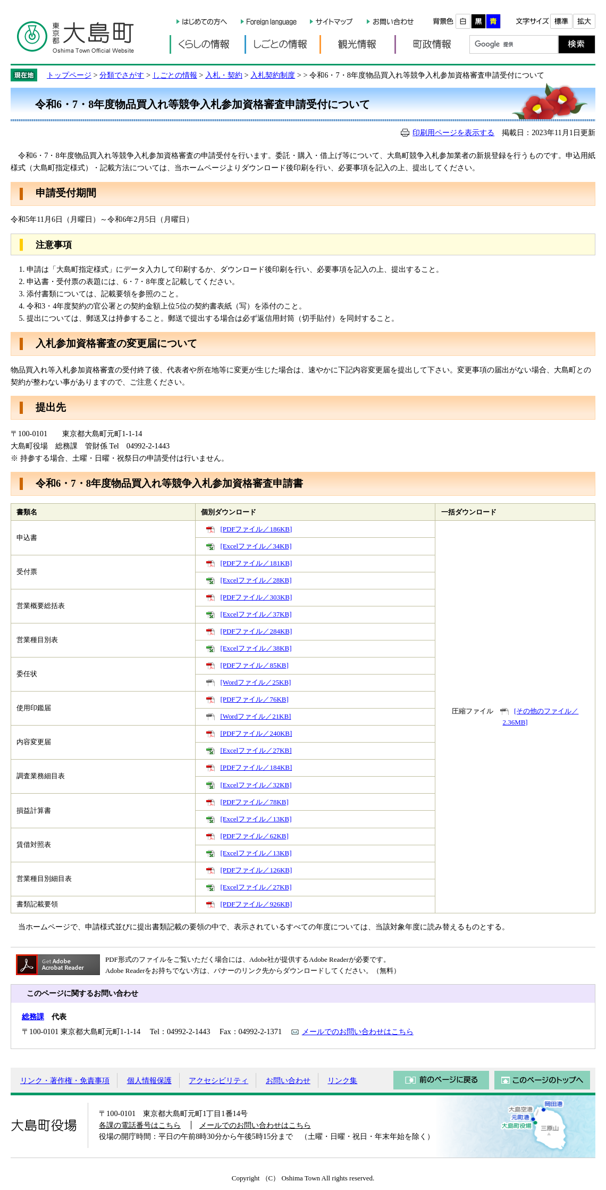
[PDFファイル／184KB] (256, 767)
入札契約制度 (272, 75)
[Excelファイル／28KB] (255, 580)
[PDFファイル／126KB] (256, 870)
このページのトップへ (542, 1080)
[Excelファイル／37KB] (255, 614)
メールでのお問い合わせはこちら (358, 1031)
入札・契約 (223, 75)
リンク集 (342, 1080)
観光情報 (356, 44)
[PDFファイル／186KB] (256, 529)
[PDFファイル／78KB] (254, 802)
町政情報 (431, 44)
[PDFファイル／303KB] (256, 597)
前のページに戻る (441, 1080)
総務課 (33, 1016)
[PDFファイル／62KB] (254, 836)
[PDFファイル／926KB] (256, 904)
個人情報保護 (149, 1080)
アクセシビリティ (218, 1080)
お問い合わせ (288, 1080)
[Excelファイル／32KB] (255, 785)
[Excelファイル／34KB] (255, 546)
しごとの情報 (282, 44)
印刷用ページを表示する (453, 132)
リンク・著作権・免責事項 (65, 1080)
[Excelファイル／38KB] (255, 648)
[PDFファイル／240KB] (256, 733)
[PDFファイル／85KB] (254, 665)
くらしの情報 (207, 44)
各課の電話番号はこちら (140, 1125)
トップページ (69, 75)
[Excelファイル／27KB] (255, 750)
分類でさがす (121, 75)
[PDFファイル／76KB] (254, 699)
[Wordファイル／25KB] (255, 682)
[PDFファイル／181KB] (256, 563)
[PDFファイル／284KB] (256, 631)
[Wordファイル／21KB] (255, 716)
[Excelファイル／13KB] (255, 819)
